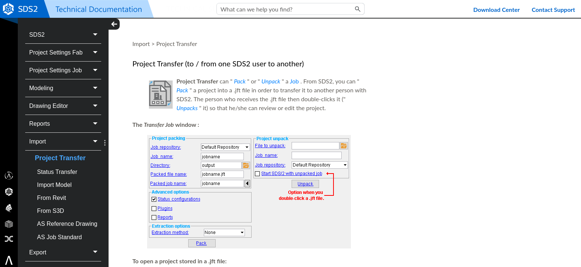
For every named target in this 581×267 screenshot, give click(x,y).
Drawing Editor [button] (65, 106)
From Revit (51, 198)
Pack (239, 81)
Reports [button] (65, 123)
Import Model (54, 185)
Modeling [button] (65, 88)
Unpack (271, 81)
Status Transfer (57, 172)
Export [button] (65, 252)
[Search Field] (290, 9)
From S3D (50, 211)
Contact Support (553, 9)
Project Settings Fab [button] (65, 52)
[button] (358, 9)
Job (294, 81)
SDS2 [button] (65, 34)
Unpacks (186, 107)
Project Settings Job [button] (65, 70)
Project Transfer (60, 158)
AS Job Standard (59, 237)
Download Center (496, 9)
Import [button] (65, 141)
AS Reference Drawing (67, 224)
